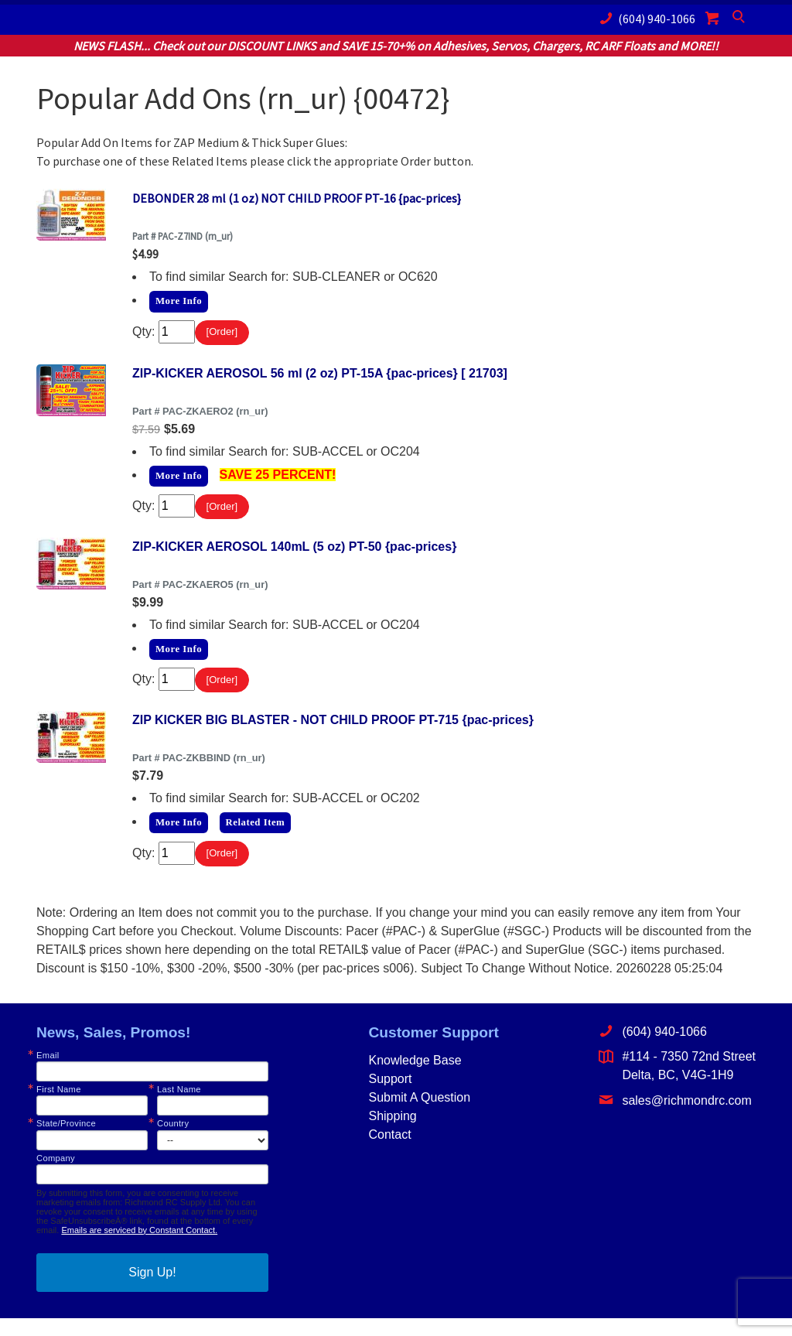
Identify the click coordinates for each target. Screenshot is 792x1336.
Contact (389, 1153)
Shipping (392, 1134)
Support (389, 1097)
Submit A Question (419, 1115)
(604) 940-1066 (645, 18)
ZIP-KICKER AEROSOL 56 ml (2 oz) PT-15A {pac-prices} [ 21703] (319, 377)
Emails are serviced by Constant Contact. (139, 1247)
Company (55, 1176)
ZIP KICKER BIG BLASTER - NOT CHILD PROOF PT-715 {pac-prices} (333, 733)
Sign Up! (152, 1290)
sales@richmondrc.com (675, 1117)
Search (740, 20)
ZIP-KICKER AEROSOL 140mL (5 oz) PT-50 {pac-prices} (294, 555)
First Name (58, 1108)
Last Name (179, 1108)
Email (47, 1074)
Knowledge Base (414, 1078)
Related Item (255, 836)
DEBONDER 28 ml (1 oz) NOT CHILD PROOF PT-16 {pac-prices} (296, 198)
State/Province (66, 1142)
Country (173, 1142)
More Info (178, 301)
